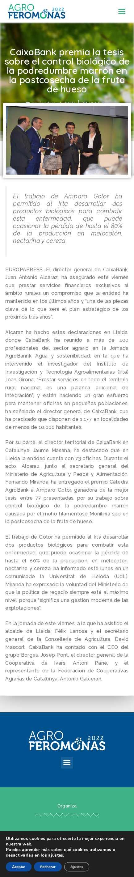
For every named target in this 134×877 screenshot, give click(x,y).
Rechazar (48, 866)
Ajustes (76, 866)
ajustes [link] (55, 855)
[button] (122, 11)
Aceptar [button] (18, 866)
